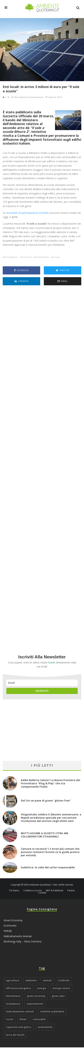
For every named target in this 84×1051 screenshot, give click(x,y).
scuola (56, 257)
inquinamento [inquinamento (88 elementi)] (35, 1003)
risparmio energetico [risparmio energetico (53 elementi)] (18, 1027)
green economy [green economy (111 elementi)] (36, 996)
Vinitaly (8, 930)
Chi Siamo (14, 890)
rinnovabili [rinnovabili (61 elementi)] (39, 1019)
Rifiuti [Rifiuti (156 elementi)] (23, 1019)
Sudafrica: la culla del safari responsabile (48, 867)
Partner (71, 890)
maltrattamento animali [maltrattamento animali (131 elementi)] (20, 1011)
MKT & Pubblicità (54, 890)
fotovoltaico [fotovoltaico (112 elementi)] (13, 996)
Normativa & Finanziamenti (29, 97)
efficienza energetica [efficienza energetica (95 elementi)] (18, 988)
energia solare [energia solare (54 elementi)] (61, 988)
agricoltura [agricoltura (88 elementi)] (12, 980)
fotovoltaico (11, 257)
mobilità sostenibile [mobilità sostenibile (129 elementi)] (52, 1011)
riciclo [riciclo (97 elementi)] (9, 1019)
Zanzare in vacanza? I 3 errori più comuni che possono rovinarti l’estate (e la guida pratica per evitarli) (50, 852)
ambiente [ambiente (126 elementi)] (31, 980)
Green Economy (13, 920)
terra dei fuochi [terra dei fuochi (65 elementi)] (15, 1034)
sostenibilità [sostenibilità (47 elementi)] (45, 1027)
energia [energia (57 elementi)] (41, 988)
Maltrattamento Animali (18, 936)
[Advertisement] (42, 465)
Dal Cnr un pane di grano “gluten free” (46, 800)
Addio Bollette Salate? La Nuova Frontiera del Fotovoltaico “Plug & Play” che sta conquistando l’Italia (50, 783)
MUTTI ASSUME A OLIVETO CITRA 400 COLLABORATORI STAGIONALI (44, 834)
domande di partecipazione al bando (27, 212)
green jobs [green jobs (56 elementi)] (58, 996)
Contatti (42, 893)
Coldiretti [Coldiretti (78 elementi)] (64, 980)
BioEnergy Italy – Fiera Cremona (22, 941)
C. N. (6, 97)
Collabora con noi (32, 890)
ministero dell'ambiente (35, 257)
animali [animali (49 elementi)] (47, 980)
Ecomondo (10, 925)
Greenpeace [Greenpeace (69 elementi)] (13, 1003)
